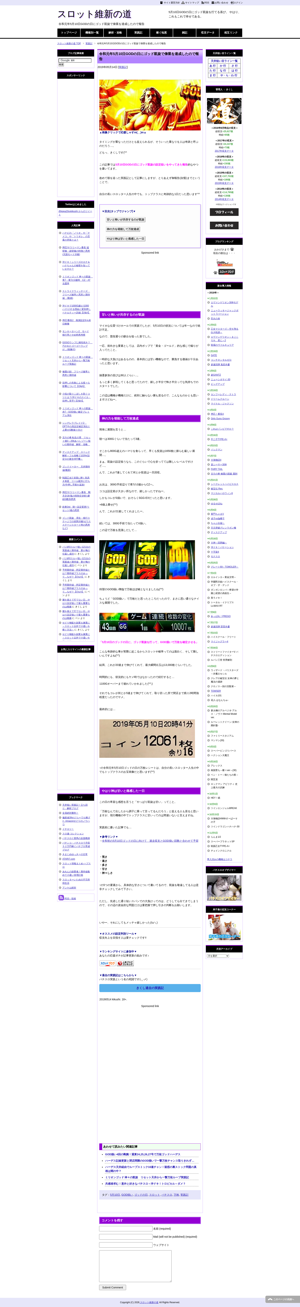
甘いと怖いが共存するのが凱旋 (125, 219)
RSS (206, 2)
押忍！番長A (217, 414)
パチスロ (166, 1194)
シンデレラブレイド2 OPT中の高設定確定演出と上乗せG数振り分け (76, 426)
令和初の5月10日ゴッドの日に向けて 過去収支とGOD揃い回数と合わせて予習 (150, 840)
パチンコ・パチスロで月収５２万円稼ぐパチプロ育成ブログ (76, 846)
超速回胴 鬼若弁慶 (220, 364)
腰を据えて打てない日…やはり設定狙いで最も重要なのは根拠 (76, 603)
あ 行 (213, 65)
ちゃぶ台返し (218, 523)
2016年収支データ (224, 167)
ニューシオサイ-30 (220, 379)
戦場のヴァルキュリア (222, 345)
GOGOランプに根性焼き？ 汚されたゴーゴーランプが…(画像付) (77, 346)
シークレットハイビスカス (224, 484)
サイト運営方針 (172, 2)
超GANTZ (216, 375)
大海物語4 (216, 460)
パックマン (216, 449)
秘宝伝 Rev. (217, 488)
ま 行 (213, 75)
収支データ (207, 32)
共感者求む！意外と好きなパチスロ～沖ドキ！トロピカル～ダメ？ (145, 1183)
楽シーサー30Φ (219, 464)
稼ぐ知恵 (161, 32)
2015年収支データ (224, 183)
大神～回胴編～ (219, 542)
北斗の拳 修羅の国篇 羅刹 (224, 473)
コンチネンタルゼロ (221, 360)
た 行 (213, 70)
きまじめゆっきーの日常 (75, 854)
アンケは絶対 (69, 887)
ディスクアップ (219, 532)
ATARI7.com (68, 859)
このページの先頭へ (283, 1299)
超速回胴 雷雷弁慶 (220, 626)
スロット (154, 1194)
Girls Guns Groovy (220, 418)
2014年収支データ (224, 199)
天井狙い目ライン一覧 (224, 60)
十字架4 (215, 552)
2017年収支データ (224, 151)
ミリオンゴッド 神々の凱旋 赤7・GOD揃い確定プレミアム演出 (77, 412)
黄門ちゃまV (217, 514)
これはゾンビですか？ (222, 429)
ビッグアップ (218, 384)
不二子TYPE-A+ (219, 439)
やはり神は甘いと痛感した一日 (125, 238)
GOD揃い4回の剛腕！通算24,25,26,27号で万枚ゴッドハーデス (143, 1154)
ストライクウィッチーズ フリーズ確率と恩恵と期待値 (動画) (76, 294)
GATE (214, 355)
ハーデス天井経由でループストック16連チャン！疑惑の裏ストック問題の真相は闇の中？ (151, 1169)
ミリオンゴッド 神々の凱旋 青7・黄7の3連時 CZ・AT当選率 (77, 280)
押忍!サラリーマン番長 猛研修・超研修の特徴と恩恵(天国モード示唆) (76, 251)
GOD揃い (127, 1194)
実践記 (138, 32)
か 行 (223, 65)
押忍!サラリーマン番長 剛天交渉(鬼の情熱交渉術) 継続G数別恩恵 (76, 496)
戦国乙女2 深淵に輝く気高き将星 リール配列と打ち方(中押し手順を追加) (76, 481)
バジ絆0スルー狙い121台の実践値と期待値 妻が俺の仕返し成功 (76, 550)
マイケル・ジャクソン (222, 403)
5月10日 (115, 1194)
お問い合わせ (221, 2)
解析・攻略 (115, 32)
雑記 (184, 32)
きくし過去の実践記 (150, 988)
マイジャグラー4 (219, 641)
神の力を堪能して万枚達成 (123, 229)
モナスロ (215, 556)
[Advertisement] (150, 281)
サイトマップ (192, 2)
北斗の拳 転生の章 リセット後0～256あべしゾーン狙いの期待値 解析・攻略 (76, 441)
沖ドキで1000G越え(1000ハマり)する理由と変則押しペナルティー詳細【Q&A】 (76, 309)
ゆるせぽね (216, 503)
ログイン (238, 2)
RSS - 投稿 (67, 898)
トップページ (69, 32)
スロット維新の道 (94, 14)
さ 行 (235, 65)
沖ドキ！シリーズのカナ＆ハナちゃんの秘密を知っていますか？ (76, 265)
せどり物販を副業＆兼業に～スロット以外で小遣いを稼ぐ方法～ (76, 626)
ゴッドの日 (141, 1194)
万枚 (176, 1194)
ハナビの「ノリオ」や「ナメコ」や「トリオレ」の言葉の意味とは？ (76, 236)
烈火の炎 (215, 318)
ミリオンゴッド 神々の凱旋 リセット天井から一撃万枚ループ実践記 (147, 1177)
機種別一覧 (92, 32)
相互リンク (231, 32)
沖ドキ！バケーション (222, 547)
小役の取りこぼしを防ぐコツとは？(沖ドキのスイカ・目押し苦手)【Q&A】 (76, 397)
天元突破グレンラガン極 (223, 527)
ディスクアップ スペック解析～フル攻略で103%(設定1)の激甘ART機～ (76, 455)
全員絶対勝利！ (70, 813)
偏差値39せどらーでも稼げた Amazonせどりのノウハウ (76, 821)
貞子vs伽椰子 (218, 518)
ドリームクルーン (220, 399)
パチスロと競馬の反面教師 (76, 838)
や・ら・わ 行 (228, 75)
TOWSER (216, 691)
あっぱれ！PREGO (221, 616)
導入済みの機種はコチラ (219, 859)
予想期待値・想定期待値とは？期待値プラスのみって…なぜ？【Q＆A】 (76, 573)
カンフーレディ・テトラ (223, 394)
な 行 (223, 70)
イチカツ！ (68, 829)
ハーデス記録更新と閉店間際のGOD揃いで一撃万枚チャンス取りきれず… (149, 1160)
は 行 (235, 70)
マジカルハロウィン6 (222, 493)
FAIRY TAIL (217, 469)
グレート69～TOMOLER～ (224, 566)
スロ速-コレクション (73, 833)
